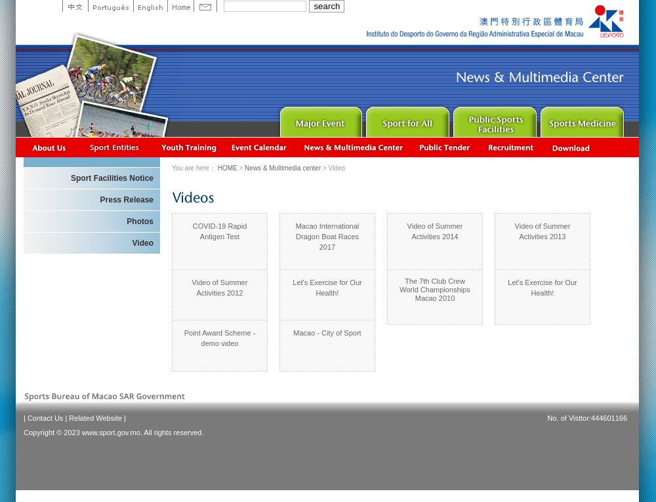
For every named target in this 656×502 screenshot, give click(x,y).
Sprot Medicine (581, 119)
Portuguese (110, 6)
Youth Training (189, 147)
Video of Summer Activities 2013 (543, 231)
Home (180, 6)
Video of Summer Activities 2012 (220, 288)
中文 (75, 6)
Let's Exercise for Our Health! (327, 288)
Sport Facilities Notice (112, 178)
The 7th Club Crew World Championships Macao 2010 (435, 289)
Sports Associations (114, 147)
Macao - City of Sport (327, 333)
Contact (205, 6)
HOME (227, 168)
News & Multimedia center (353, 147)
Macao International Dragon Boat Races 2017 (327, 236)
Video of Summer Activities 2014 (435, 231)
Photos (140, 221)
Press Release (127, 199)
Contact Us (45, 418)
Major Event (319, 119)
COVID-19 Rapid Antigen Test (220, 231)
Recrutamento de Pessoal (511, 147)
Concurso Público (445, 147)
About (49, 147)
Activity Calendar (260, 147)
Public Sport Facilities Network (493, 119)
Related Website (95, 418)
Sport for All (406, 119)
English (150, 6)
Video (143, 243)
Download (572, 147)
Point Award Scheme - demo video (220, 338)
